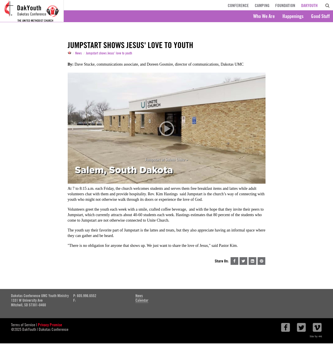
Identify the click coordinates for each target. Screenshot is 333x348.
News (78, 53)
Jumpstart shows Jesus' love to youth (109, 53)
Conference (238, 5)
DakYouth (309, 5)
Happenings (293, 16)
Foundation (285, 5)
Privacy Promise (50, 324)
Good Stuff (320, 16)
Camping (262, 5)
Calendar (141, 300)
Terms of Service (23, 324)
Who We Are (264, 16)
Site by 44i (316, 336)
